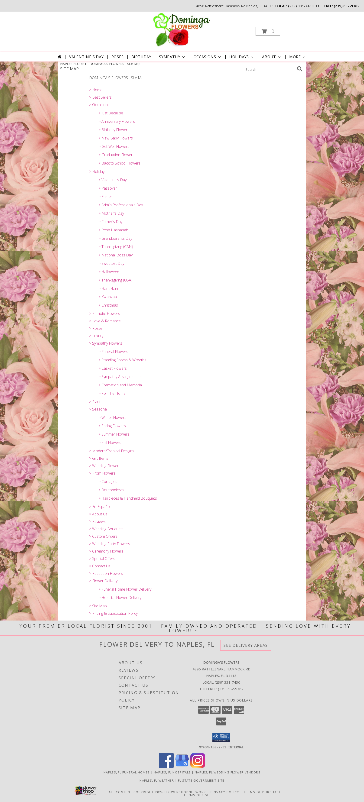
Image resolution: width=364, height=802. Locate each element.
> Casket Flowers (112, 368)
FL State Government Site (201, 780)
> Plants (95, 401)
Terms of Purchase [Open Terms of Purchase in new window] (262, 792)
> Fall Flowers (109, 442)
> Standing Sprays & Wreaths (122, 359)
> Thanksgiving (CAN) (115, 246)
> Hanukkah (108, 288)
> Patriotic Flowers (104, 313)
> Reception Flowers (106, 573)
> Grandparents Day (115, 238)
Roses (117, 56)
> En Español (99, 506)
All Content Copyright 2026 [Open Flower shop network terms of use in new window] (136, 792)
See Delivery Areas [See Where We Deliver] (246, 645)
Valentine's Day (86, 56)
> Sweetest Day (111, 263)
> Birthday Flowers (113, 129)
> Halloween (108, 271)
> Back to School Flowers (119, 163)
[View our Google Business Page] (182, 766)
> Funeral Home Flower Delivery (124, 589)
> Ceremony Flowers (106, 551)
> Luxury (96, 335)
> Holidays (97, 171)
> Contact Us (99, 566)
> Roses (96, 328)
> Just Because (110, 113)
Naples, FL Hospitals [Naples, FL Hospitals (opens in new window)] (172, 772)
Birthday (141, 56)
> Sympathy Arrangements (120, 376)
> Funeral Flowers (113, 351)
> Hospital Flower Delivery (119, 597)
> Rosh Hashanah (113, 230)
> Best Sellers (100, 97)
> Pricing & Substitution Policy (113, 613)
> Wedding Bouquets (106, 528)
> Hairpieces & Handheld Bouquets (127, 498)
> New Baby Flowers (115, 138)
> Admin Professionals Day (120, 204)
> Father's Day (110, 221)
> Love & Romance (105, 320)
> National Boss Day (115, 255)
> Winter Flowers (112, 417)
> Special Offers (102, 558)
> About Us (98, 514)
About (272, 56)
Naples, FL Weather (157, 780)
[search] (300, 69)
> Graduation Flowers (116, 154)
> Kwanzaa (107, 296)
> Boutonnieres (111, 489)
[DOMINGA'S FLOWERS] (182, 30)
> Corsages (107, 481)
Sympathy (172, 56)
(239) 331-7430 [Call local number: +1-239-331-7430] (301, 5)
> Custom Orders (103, 536)
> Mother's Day (111, 213)
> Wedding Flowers (104, 465)
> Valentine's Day (112, 179)
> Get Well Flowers (113, 146)
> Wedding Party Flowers (109, 543)
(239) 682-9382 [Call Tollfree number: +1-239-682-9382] (231, 688)
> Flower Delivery (103, 580)
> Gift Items (98, 458)
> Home (95, 89)
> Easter (105, 196)
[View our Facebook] (166, 766)
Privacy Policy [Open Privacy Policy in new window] (225, 792)
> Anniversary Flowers (116, 121)
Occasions (208, 56)
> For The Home (112, 393)
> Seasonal (98, 409)
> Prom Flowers (102, 473)
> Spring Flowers (112, 425)
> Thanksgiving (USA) (115, 280)
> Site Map (98, 605)
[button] (268, 31)
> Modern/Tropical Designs (111, 450)
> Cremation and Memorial (120, 385)
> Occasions (99, 104)
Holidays (241, 56)
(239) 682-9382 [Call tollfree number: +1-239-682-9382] (346, 5)
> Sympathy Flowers (105, 343)
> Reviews (97, 521)
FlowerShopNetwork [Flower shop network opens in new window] (185, 792)
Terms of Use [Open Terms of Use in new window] (196, 795)
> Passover (107, 188)
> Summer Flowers (113, 434)
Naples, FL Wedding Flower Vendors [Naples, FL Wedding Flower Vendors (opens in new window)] (227, 772)
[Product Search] (270, 69)
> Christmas (108, 305)
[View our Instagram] (197, 766)
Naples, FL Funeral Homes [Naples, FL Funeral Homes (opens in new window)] (127, 772)
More (297, 56)
